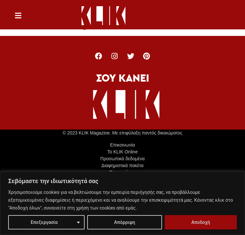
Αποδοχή (200, 222)
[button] (18, 15)
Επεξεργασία (44, 222)
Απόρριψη (124, 222)
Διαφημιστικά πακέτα (123, 165)
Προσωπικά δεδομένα (122, 158)
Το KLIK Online (122, 151)
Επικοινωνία (122, 145)
